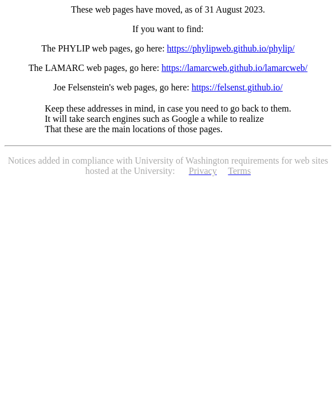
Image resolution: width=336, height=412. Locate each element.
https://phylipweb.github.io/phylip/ (231, 48)
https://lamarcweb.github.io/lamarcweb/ (234, 68)
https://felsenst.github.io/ (237, 87)
